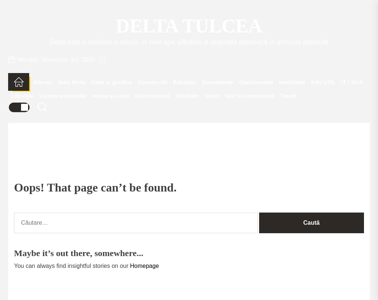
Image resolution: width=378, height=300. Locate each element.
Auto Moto (71, 82)
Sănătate (187, 96)
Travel (288, 96)
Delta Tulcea (189, 26)
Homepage (144, 266)
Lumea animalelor (63, 96)
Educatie (184, 82)
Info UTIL (323, 82)
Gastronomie (256, 82)
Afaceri (42, 82)
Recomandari (152, 96)
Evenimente (217, 82)
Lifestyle (22, 96)
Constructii (152, 82)
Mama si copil (110, 96)
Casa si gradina (111, 82)
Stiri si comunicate (249, 96)
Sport (212, 96)
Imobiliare (292, 82)
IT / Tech (352, 82)
